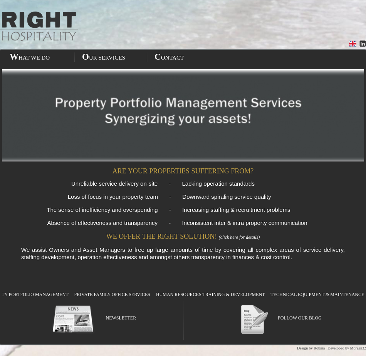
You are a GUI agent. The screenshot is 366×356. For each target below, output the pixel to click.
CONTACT (169, 57)
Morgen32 (358, 348)
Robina (319, 348)
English (352, 43)
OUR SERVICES (103, 57)
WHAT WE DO (30, 57)
